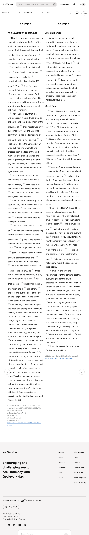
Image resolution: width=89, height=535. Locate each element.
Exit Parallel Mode (84, 13)
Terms (16, 516)
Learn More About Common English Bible (59, 358)
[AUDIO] (70, 13)
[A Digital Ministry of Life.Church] (44, 499)
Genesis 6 (11, 12)
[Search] (34, 4)
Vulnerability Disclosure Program (14, 519)
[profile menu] (82, 4)
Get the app (64, 4)
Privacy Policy (7, 516)
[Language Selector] (74, 4)
